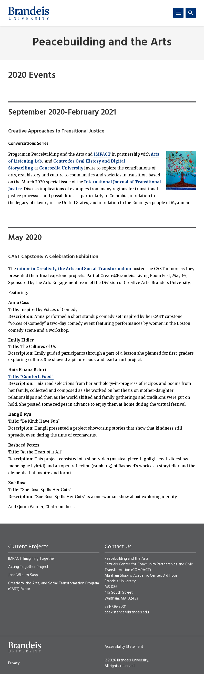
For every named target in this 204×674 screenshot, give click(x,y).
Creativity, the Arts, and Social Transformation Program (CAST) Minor (53, 586)
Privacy (13, 663)
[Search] (191, 13)
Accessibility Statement (124, 647)
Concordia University (61, 168)
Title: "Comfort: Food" (31, 376)
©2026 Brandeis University (126, 660)
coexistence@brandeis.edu (127, 612)
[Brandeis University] (28, 13)
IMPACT (102, 154)
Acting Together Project (28, 567)
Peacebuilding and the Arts (102, 42)
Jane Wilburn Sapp (23, 575)
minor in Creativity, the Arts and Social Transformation (74, 268)
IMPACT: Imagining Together (31, 559)
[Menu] (178, 13)
